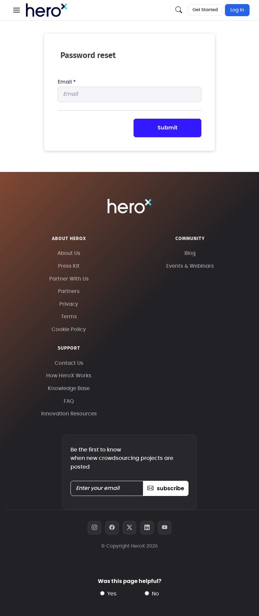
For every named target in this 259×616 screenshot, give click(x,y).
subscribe (165, 489)
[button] (16, 10)
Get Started (205, 10)
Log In (237, 10)
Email (67, 82)
